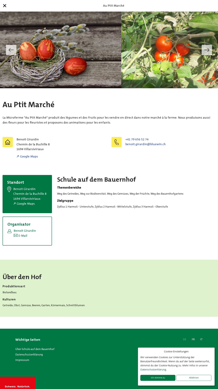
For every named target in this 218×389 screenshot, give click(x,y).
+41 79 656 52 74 (137, 139)
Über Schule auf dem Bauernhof (34, 349)
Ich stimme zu (158, 377)
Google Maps (29, 156)
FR (193, 339)
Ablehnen (194, 377)
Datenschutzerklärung (29, 354)
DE (184, 339)
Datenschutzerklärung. (153, 369)
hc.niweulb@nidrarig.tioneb (145, 144)
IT (201, 339)
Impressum (22, 360)
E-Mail (22, 236)
